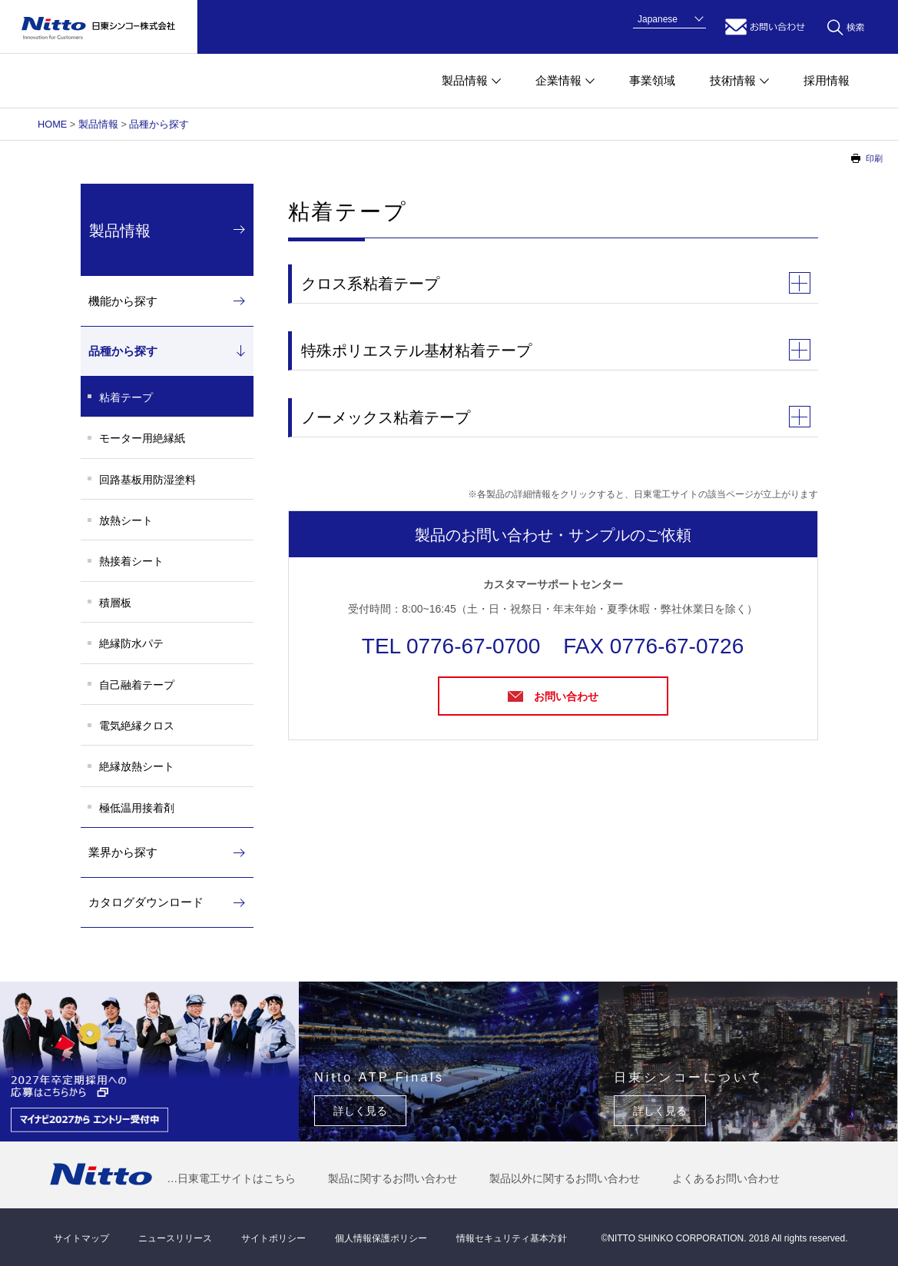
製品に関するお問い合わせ (392, 1178)
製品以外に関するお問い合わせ (564, 1178)
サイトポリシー (273, 1238)
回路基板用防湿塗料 (147, 480)
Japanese (658, 19)
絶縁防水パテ (131, 643)
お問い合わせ (765, 27)
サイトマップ (81, 1238)
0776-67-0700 (473, 646)
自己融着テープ (136, 685)
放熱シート (126, 520)
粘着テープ (126, 397)
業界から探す (122, 852)
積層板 (115, 602)
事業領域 (652, 80)
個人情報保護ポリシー (381, 1238)
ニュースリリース (175, 1238)
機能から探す (122, 300)
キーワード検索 (846, 27)
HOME (52, 124)
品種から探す (159, 124)
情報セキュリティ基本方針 (511, 1238)
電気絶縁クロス (136, 725)
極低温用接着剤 (136, 808)
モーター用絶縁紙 (142, 438)
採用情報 (827, 80)
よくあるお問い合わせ (726, 1178)
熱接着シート (131, 561)
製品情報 (98, 124)
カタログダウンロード (146, 902)
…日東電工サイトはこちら (231, 1178)
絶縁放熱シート (136, 766)
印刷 (874, 158)
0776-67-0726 (677, 646)
